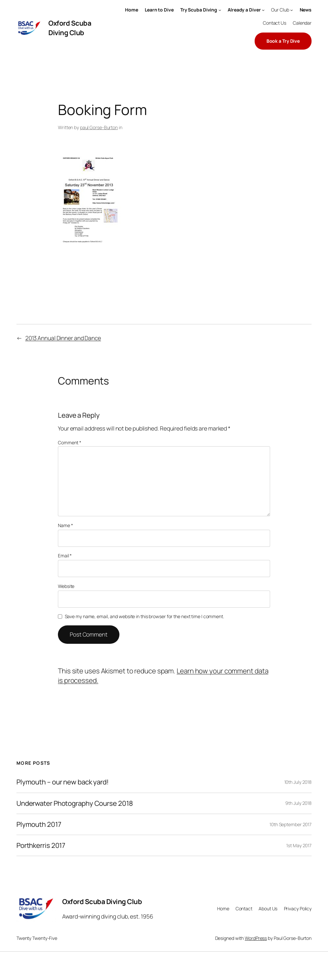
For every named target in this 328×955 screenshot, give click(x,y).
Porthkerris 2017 (40, 845)
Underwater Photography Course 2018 (74, 803)
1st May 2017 (299, 845)
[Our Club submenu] (291, 10)
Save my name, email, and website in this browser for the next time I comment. (144, 616)
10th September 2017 (290, 824)
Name (65, 525)
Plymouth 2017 (38, 824)
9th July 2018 (298, 803)
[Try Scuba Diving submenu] (219, 10)
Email (65, 555)
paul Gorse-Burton (99, 127)
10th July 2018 (298, 782)
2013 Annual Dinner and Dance (63, 338)
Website (66, 586)
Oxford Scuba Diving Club (69, 27)
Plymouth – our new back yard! (62, 782)
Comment (69, 442)
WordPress (256, 938)
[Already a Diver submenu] (263, 10)
